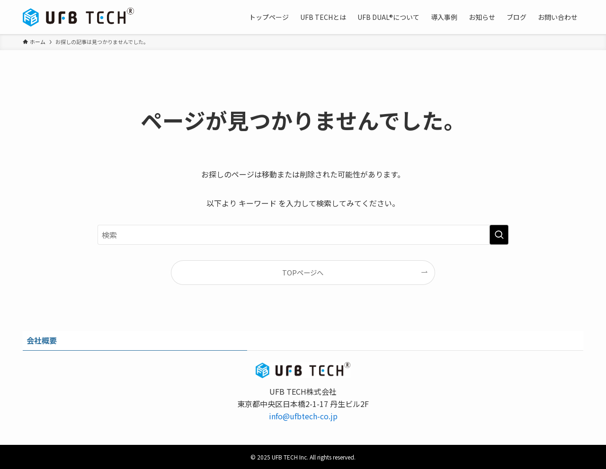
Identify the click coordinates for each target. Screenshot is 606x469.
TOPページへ (302, 272)
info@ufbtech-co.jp (303, 416)
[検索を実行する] (499, 235)
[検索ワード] (303, 235)
